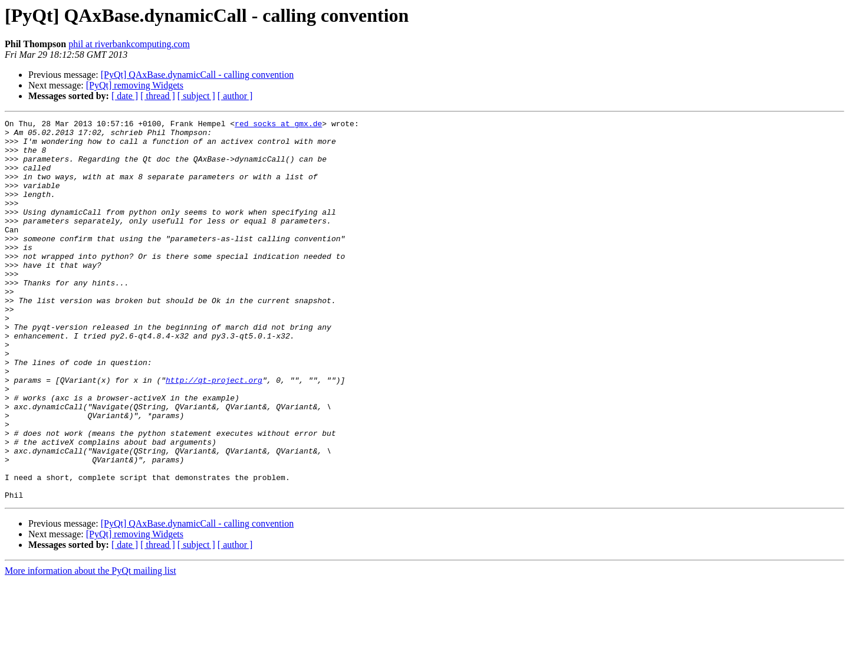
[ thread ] (157, 96)
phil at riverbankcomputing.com (129, 44)
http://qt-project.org (214, 433)
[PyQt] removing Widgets (134, 85)
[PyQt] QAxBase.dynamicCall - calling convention (197, 75)
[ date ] (124, 96)
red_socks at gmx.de (278, 125)
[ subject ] (196, 96)
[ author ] (235, 96)
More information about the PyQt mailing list (90, 647)
